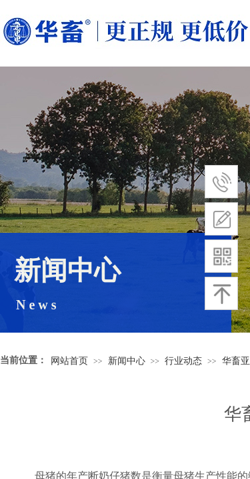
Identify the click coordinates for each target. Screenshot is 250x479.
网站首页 (69, 361)
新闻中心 (126, 361)
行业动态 (183, 361)
